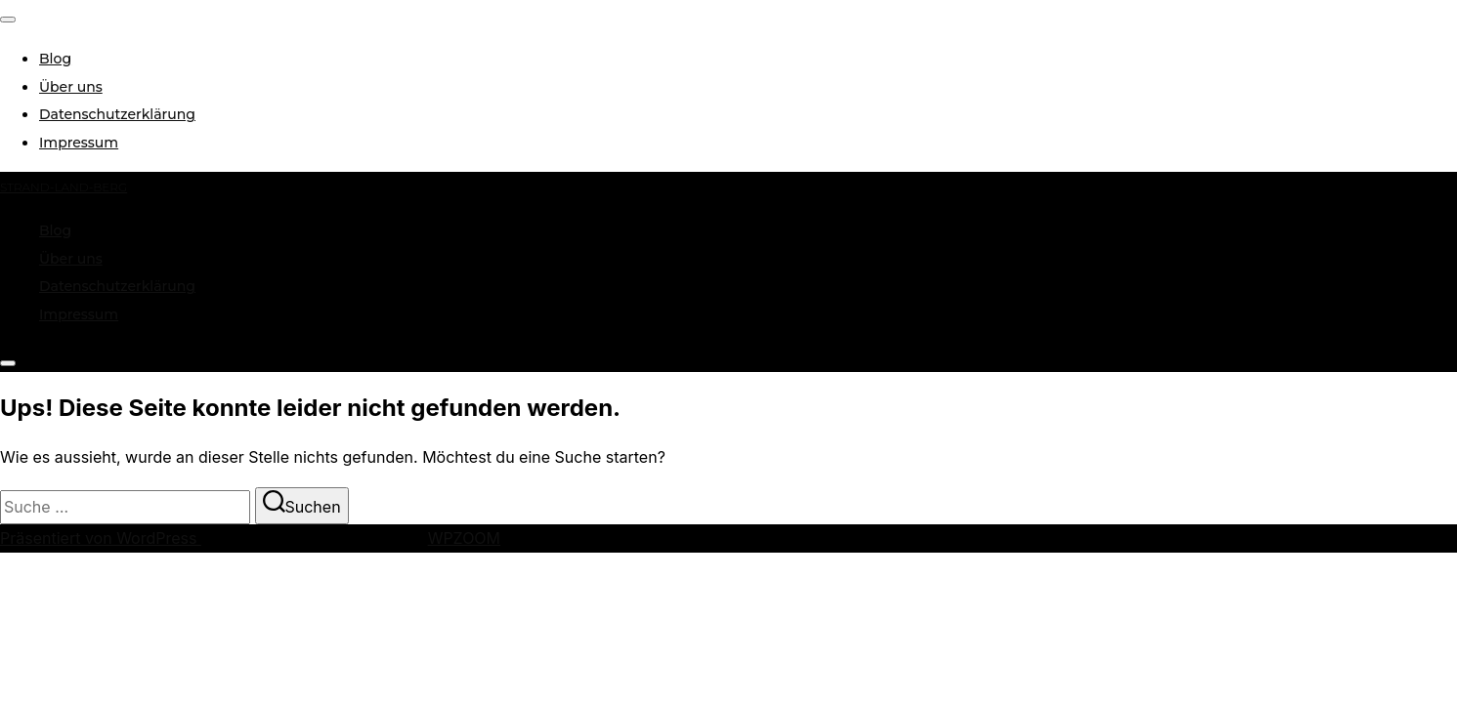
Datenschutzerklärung (117, 114)
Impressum (78, 142)
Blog (55, 58)
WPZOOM (464, 538)
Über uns (71, 87)
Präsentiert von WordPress (100, 538)
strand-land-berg (63, 187)
